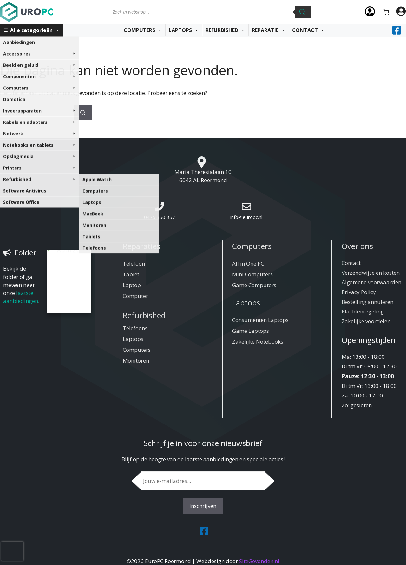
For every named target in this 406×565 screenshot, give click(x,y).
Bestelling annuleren (367, 301)
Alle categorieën (35, 30)
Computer (135, 295)
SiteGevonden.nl (259, 561)
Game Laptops (250, 330)
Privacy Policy (359, 292)
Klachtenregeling (363, 311)
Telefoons (135, 328)
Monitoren (136, 360)
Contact (308, 30)
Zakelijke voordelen (366, 321)
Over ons (357, 246)
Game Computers (254, 285)
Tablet (131, 274)
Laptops (184, 30)
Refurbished (225, 30)
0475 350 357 (159, 217)
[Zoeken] (303, 12)
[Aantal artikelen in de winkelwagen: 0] (386, 12)
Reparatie (268, 30)
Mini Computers (252, 274)
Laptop (132, 285)
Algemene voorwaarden (371, 282)
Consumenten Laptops (260, 320)
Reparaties (141, 246)
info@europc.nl (246, 217)
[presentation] (12, 551)
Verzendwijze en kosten (371, 272)
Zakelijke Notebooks (257, 341)
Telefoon (134, 263)
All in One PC (248, 263)
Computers (143, 30)
